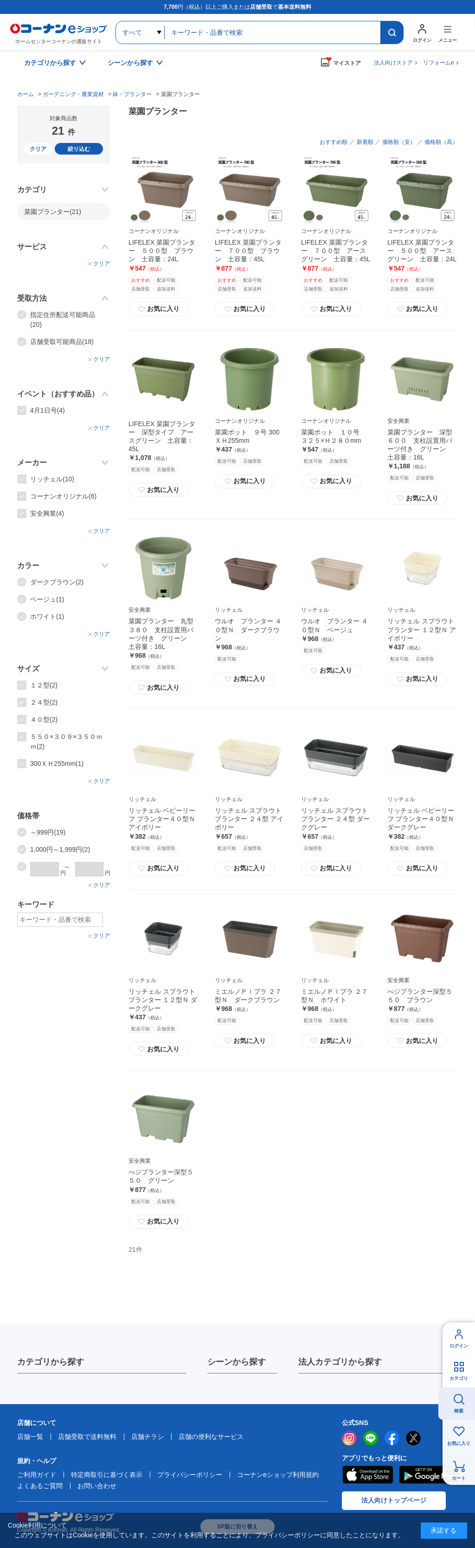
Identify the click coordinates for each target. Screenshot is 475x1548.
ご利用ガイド (36, 1474)
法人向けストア (393, 62)
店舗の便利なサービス (211, 1436)
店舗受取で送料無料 (87, 1436)
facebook (392, 1438)
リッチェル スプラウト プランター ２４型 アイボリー (249, 819)
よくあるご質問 (40, 1486)
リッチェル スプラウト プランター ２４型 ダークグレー (335, 819)
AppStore (367, 1474)
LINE (370, 1438)
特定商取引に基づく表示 (106, 1474)
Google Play (429, 1474)
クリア (38, 149)
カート (459, 1478)
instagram (349, 1438)
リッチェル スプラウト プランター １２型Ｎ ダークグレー (162, 1000)
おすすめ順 (333, 142)
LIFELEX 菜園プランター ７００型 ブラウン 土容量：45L (248, 251)
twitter (413, 1438)
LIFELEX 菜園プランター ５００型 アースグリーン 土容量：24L (421, 251)
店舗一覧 (30, 1436)
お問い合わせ (96, 1486)
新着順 (365, 142)
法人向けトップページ (393, 1500)
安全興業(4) (47, 513)
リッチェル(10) (52, 479)
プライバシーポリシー (189, 1474)
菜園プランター (52, 211)
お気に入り (158, 309)
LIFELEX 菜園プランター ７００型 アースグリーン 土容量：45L (335, 251)
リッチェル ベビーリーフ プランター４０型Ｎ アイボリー (161, 819)
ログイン (458, 1345)
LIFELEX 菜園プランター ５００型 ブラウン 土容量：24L (161, 251)
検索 (458, 1410)
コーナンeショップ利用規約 (278, 1474)
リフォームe (438, 62)
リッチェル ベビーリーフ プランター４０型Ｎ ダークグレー (420, 819)
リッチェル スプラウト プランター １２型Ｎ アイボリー (421, 629)
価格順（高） (441, 142)
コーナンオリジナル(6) (63, 496)
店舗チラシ (147, 1436)
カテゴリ (458, 1378)
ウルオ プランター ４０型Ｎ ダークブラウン (248, 629)
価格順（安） (399, 142)
